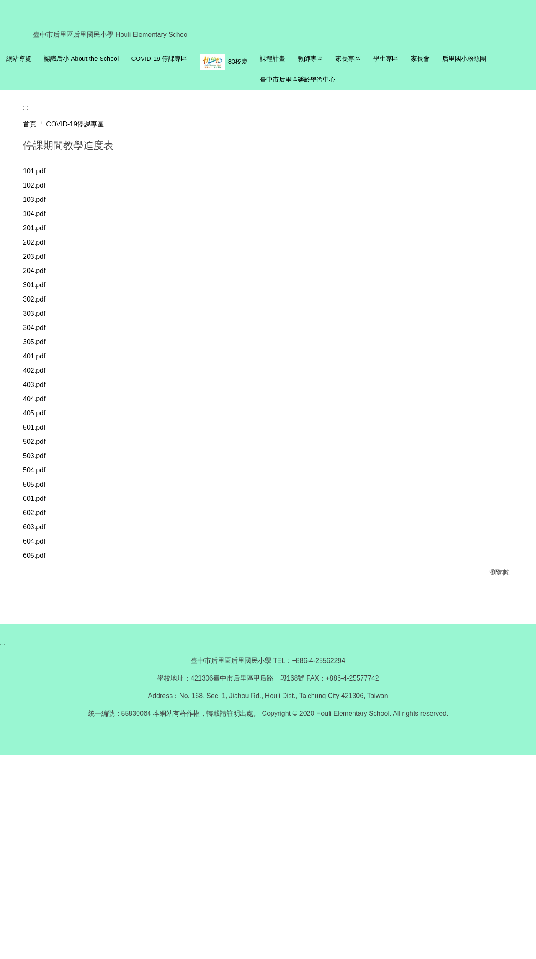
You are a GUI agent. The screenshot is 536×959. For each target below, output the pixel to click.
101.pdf (39, 340)
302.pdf (39, 479)
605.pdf (39, 758)
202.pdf (39, 417)
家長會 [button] (502, 57)
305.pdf (39, 526)
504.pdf (39, 665)
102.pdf (39, 355)
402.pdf (39, 557)
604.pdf (39, 743)
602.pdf (39, 712)
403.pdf (39, 572)
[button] (6, 174)
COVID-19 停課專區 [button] (241, 57)
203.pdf (39, 433)
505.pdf (39, 681)
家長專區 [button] (430, 57)
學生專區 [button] (467, 57)
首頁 (29, 293)
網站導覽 (36, 57)
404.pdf (39, 588)
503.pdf (39, 650)
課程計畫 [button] (354, 57)
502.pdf (39, 634)
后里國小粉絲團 (364, 78)
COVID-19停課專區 (75, 293)
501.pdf (39, 619)
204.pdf (39, 448)
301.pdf (39, 464)
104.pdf (39, 386)
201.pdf (39, 402)
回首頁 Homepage (87, 57)
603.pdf (39, 727)
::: (9, 57)
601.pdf (39, 696)
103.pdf (39, 371)
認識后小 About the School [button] (163, 57)
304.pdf (39, 510)
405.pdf (39, 603)
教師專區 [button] (392, 57)
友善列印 (110, 801)
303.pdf (39, 495)
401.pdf (39, 541)
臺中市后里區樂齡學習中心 (436, 78)
